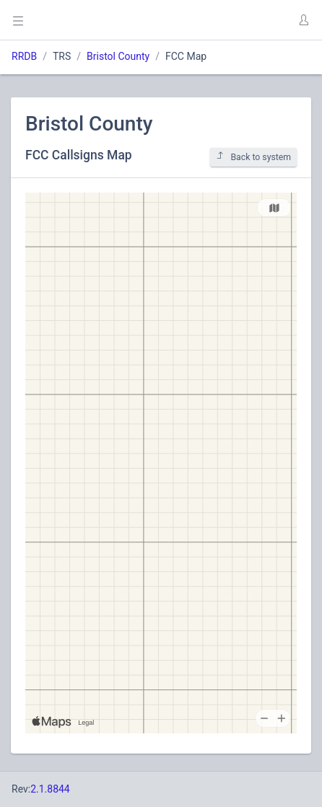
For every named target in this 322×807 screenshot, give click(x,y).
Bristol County (118, 56)
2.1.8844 (50, 789)
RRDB (24, 56)
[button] (303, 20)
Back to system (253, 156)
